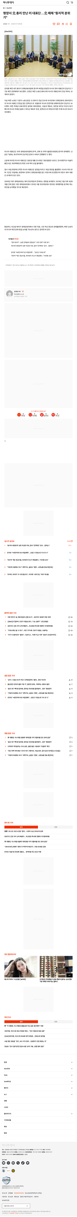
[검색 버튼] (68, 3)
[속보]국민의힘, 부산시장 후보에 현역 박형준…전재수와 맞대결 (24, 1036)
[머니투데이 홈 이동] (8, 1145)
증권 (5, 1062)
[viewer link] (70, 74)
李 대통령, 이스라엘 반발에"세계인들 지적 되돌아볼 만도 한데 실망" (29, 738)
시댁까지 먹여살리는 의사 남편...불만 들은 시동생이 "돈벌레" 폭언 (29, 746)
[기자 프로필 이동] (9, 293)
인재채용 (10, 1193)
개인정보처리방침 (19, 1193)
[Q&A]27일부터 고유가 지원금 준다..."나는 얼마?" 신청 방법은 (28, 622)
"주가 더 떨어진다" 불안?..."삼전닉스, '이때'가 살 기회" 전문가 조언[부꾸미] (32, 635)
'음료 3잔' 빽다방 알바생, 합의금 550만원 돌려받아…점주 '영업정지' (30, 689)
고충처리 (36, 1196)
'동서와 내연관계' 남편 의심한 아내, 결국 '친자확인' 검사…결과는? (32, 246)
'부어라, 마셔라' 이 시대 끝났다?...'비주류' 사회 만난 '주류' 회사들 (28, 574)
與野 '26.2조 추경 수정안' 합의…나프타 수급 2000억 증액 (23, 831)
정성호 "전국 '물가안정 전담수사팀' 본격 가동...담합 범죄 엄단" (24, 1046)
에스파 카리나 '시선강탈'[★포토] (15, 979)
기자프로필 (7, 1120)
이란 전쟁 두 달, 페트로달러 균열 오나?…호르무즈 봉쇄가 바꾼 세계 (29, 617)
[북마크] (71, 24)
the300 (9, 8)
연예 (5, 1101)
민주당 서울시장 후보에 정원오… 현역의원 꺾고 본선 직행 (22, 852)
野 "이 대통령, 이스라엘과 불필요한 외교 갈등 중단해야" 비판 (23, 1026)
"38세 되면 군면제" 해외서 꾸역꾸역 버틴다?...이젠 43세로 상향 (25, 847)
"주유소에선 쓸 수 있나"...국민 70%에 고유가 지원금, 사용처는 (28, 630)
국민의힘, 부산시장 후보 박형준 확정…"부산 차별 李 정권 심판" (24, 1031)
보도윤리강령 (5, 1200)
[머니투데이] (8, 2)
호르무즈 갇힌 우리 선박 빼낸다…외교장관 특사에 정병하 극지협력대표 (30, 626)
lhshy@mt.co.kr (19, 294)
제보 (5, 1127)
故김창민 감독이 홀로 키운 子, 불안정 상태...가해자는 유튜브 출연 (28, 684)
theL (6, 1075)
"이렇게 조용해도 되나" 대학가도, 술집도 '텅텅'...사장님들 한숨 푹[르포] (30, 567)
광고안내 (10, 1196)
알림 (5, 1133)
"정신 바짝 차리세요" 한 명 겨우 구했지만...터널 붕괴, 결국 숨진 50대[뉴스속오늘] (34, 751)
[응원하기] (23, 291)
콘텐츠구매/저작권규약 (26, 1196)
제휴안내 (16, 1196)
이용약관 (4, 1196)
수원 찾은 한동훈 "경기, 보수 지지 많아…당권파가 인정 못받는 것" (25, 1041)
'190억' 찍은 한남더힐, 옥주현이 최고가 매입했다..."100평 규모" (31, 256)
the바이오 (7, 1082)
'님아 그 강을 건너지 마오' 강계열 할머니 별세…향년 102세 (27, 680)
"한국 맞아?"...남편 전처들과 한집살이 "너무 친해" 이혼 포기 (30, 242)
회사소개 (4, 1193)
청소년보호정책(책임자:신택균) (33, 1193)
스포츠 (6, 1107)
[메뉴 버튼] (72, 3)
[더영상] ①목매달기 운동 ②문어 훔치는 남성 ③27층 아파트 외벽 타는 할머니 (56, 980)
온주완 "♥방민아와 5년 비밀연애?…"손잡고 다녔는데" (28, 252)
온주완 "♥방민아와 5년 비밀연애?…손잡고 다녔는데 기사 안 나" (27, 553)
